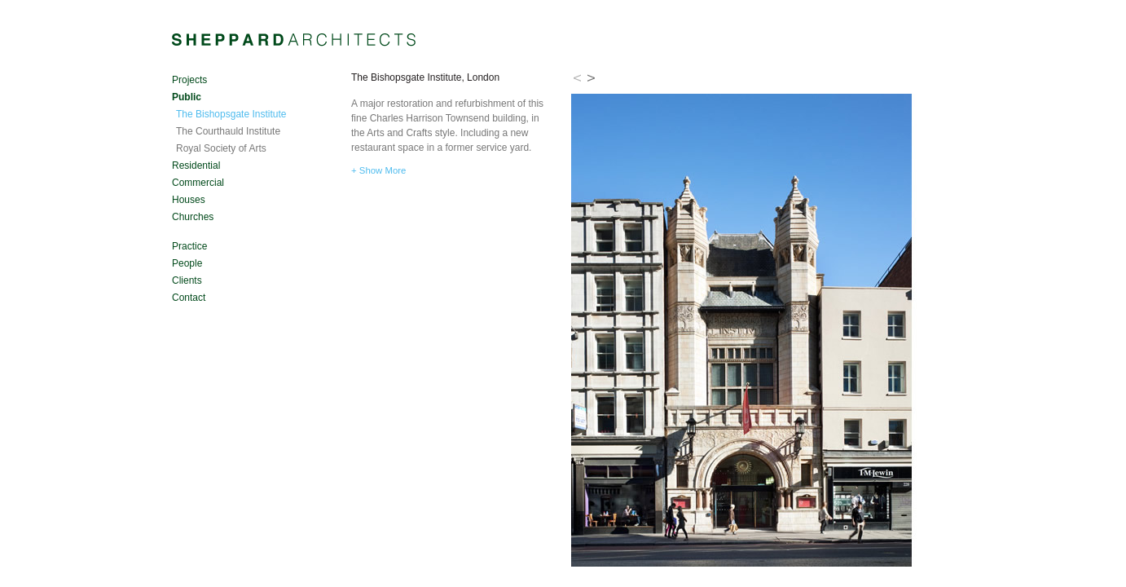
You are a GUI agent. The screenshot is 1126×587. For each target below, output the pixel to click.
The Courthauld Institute (228, 131)
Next (592, 78)
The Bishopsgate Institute (231, 114)
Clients (187, 280)
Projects (189, 80)
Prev (577, 78)
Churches (192, 217)
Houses (188, 199)
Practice (189, 246)
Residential (196, 165)
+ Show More (378, 170)
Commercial (198, 182)
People (187, 263)
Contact (188, 297)
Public (186, 97)
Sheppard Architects (294, 40)
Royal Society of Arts (221, 148)
